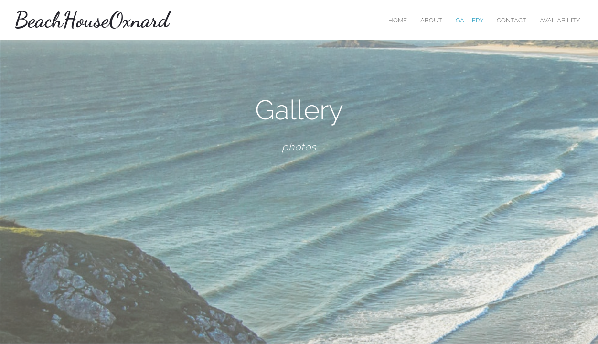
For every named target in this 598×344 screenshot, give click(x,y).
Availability (560, 20)
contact (511, 20)
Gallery (469, 20)
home (397, 20)
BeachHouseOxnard (91, 20)
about (431, 20)
